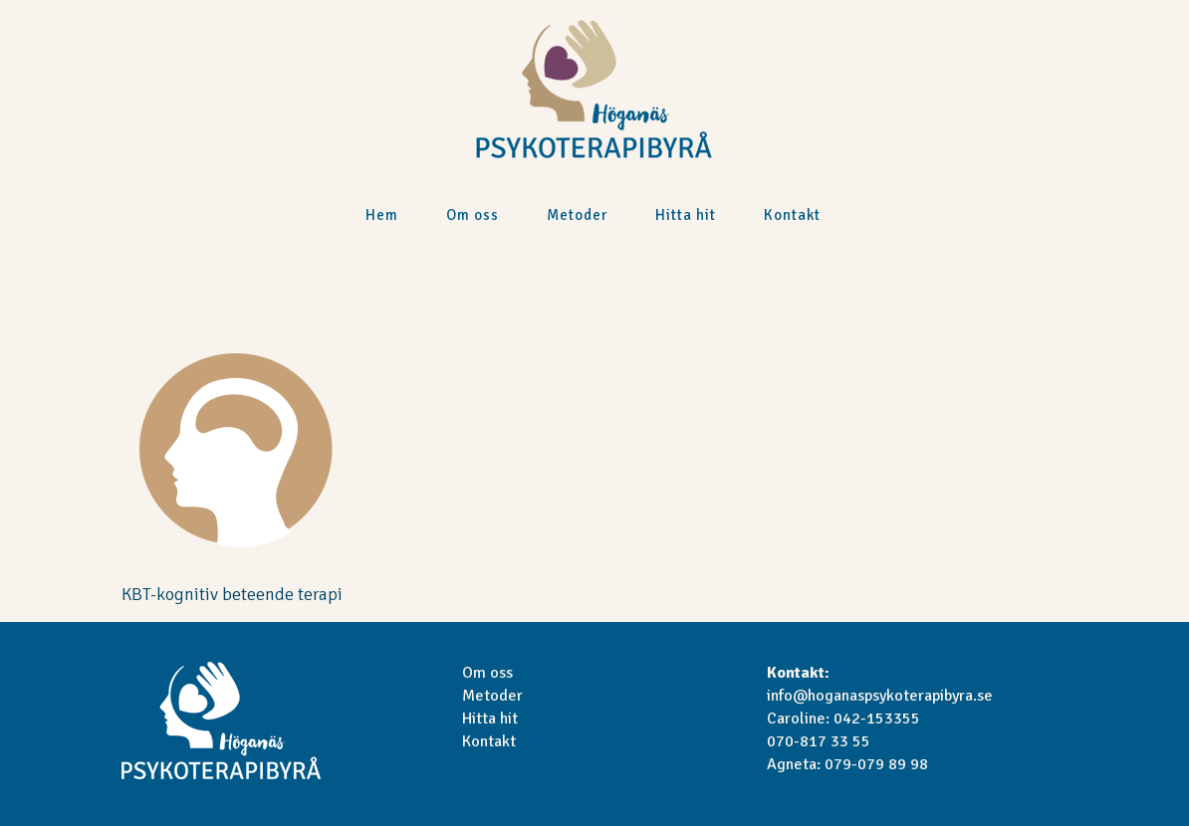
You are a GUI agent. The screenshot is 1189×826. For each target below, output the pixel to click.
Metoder (492, 696)
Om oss (487, 673)
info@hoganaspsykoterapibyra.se (880, 696)
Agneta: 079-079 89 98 (847, 764)
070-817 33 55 (818, 741)
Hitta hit (490, 718)
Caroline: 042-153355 (843, 718)
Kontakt (489, 741)
